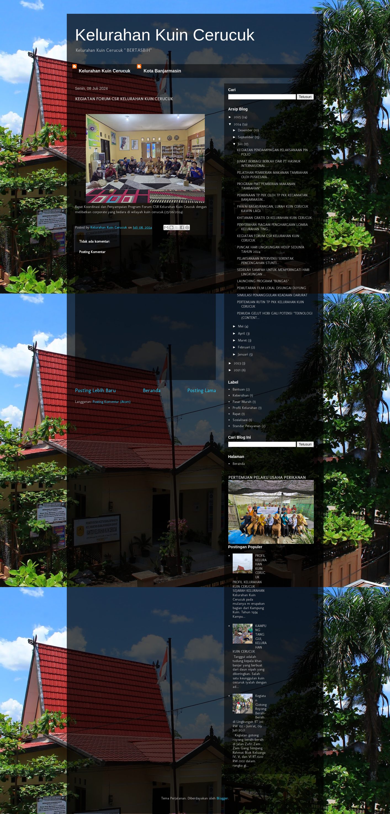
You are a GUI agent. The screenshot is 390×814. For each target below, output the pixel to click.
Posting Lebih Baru (95, 390)
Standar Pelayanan (247, 426)
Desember (246, 130)
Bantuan (239, 389)
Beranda (151, 390)
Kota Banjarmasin (162, 71)
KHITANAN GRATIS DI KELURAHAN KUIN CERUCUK (274, 218)
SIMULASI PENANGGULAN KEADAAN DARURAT (272, 295)
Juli (241, 144)
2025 (238, 117)
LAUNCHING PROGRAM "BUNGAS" (263, 281)
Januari (243, 354)
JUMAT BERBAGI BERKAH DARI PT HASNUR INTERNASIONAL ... (268, 163)
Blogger (222, 798)
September (246, 137)
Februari (244, 347)
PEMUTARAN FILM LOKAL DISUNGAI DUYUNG (271, 288)
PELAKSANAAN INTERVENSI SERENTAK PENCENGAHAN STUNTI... (265, 260)
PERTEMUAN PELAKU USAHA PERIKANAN (267, 477)
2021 (238, 370)
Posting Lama (201, 390)
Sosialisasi (240, 420)
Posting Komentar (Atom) (112, 402)
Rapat (236, 414)
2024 (238, 124)
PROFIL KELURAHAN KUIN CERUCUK (261, 566)
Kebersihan (241, 395)
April (242, 333)
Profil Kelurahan (245, 408)
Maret (243, 340)
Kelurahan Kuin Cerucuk (164, 35)
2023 (238, 363)
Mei (241, 326)
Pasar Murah (242, 402)
